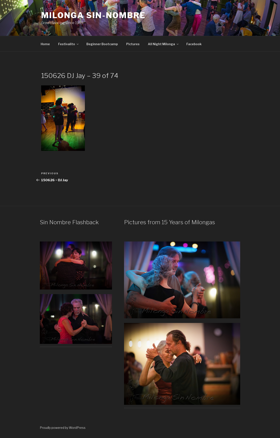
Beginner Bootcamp (102, 44)
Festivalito (68, 44)
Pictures (133, 44)
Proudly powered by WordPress (63, 427)
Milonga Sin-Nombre (93, 15)
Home (45, 44)
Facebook (193, 44)
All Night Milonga (163, 44)
